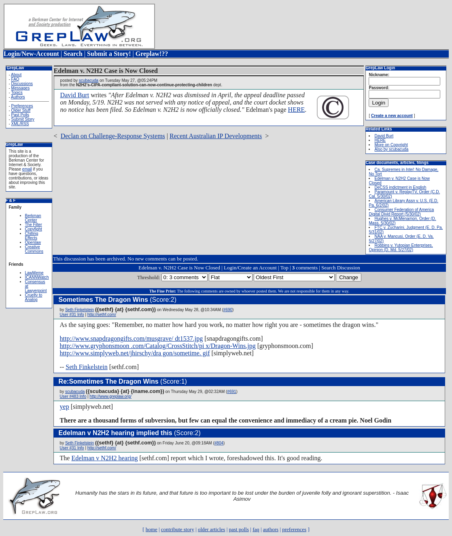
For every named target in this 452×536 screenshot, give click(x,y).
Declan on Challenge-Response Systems (113, 135)
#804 (218, 443)
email (27, 169)
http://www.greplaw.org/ (110, 396)
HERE (296, 109)
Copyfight (33, 229)
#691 (231, 391)
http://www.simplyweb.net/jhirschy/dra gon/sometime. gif (135, 353)
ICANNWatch (37, 277)
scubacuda (88, 80)
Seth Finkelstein (79, 310)
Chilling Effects (31, 235)
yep (64, 406)
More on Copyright (390, 145)
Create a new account (392, 115)
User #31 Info (72, 314)
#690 (227, 310)
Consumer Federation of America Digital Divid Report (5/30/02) (401, 211)
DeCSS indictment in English (400, 187)
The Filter (33, 224)
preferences (294, 529)
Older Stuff (21, 110)
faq (256, 529)
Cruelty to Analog (33, 297)
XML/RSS (20, 124)
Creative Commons (34, 249)
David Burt (74, 95)
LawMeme (34, 273)
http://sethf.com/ (101, 314)
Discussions (22, 83)
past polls (239, 529)
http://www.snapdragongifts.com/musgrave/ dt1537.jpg (131, 338)
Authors (18, 97)
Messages (20, 88)
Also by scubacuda (391, 149)
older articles (211, 529)
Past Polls (20, 115)
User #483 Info (73, 396)
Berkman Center (33, 218)
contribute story (177, 529)
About (16, 75)
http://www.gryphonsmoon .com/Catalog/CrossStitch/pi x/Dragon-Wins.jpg (158, 345)
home (151, 529)
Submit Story (22, 119)
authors (270, 529)
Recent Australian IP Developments (216, 135)
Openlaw (33, 242)
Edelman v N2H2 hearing (104, 458)
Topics (16, 92)
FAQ (15, 79)
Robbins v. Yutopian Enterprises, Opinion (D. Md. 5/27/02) (401, 247)
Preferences (22, 106)
